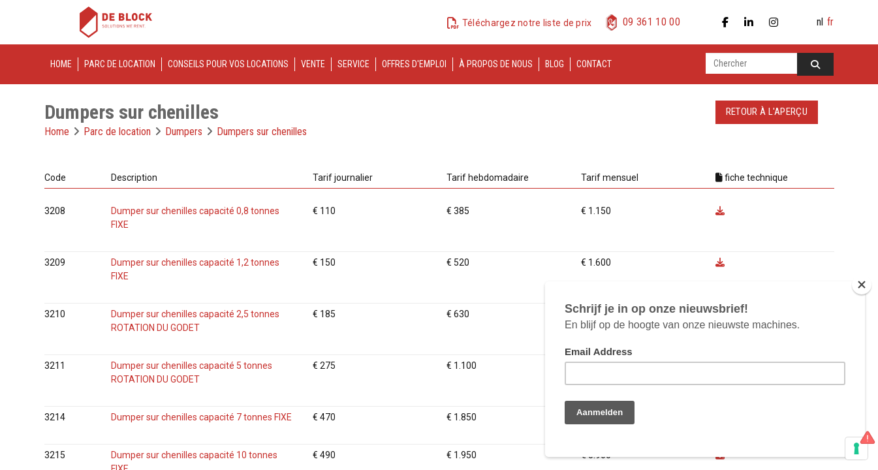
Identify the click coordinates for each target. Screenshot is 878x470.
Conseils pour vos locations (228, 64)
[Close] (861, 284)
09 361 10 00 (651, 22)
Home (61, 64)
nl (820, 22)
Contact (594, 64)
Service (353, 64)
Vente (313, 64)
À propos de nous (496, 64)
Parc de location (119, 64)
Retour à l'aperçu (766, 112)
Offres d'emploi (414, 64)
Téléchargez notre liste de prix (527, 23)
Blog (554, 64)
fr (830, 22)
